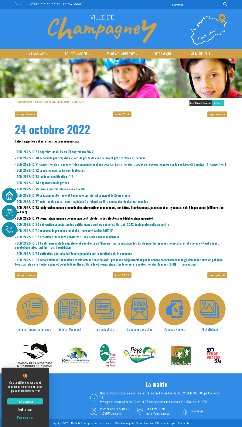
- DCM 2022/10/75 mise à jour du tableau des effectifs (50, 189)
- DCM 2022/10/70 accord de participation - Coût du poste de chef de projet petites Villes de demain (80, 158)
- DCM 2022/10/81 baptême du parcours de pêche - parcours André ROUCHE (64, 230)
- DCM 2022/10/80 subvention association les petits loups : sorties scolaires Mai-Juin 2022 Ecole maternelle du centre (92, 224)
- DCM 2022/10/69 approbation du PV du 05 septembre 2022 (54, 152)
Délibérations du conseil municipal (52, 102)
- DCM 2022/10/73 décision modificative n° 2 (44, 176)
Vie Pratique (164, 53)
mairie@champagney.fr (159, 413)
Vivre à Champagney (122, 53)
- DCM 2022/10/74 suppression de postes (42, 183)
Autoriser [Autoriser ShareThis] (218, 102)
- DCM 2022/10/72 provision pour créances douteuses (50, 170)
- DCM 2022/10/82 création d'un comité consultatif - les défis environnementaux (67, 237)
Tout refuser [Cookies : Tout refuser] (25, 409)
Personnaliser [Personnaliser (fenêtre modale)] (25, 417)
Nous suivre (197, 411)
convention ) (217, 164)
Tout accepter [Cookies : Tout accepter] (25, 401)
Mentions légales (168, 423)
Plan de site (183, 423)
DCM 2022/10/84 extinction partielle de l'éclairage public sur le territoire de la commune (74, 253)
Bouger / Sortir (77, 53)
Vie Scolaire (38, 53)
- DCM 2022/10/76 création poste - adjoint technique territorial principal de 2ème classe (72, 195)
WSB (157, 423)
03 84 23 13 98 (155, 409)
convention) (189, 264)
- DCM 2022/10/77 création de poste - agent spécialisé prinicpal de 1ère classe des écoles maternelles (81, 201)
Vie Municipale (202, 53)
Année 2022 (78, 102)
